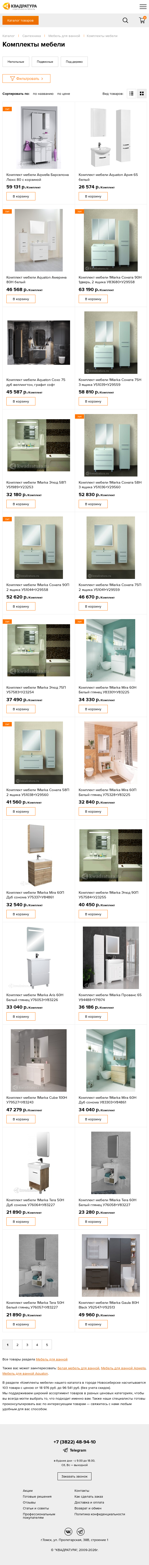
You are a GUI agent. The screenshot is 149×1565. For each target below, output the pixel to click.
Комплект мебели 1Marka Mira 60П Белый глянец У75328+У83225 (107, 792)
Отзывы (29, 1502)
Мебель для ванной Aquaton (25, 1373)
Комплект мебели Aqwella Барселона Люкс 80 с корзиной (37, 177)
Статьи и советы (36, 1508)
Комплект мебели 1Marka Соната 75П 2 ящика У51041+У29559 (110, 587)
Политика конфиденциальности (99, 1514)
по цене (63, 94)
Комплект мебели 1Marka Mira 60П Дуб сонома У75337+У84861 (35, 894)
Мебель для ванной (52, 1359)
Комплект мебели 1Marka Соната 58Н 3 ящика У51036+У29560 (110, 484)
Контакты (81, 1490)
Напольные (16, 61)
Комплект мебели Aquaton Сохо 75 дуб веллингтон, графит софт (35, 382)
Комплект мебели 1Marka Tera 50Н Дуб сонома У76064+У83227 (35, 1202)
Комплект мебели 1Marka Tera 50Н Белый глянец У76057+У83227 (35, 1304)
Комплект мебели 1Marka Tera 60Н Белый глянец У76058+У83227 (107, 1202)
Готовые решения (37, 1496)
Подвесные (45, 61)
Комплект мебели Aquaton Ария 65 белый (108, 177)
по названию (43, 94)
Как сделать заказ (88, 1496)
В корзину (21, 196)
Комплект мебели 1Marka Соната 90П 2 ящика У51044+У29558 (37, 587)
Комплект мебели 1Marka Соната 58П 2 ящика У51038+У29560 (37, 792)
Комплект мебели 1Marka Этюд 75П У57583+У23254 (36, 689)
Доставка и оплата (89, 1502)
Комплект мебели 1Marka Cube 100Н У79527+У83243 (36, 1099)
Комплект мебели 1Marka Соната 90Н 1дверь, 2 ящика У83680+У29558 (110, 279)
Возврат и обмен (88, 1508)
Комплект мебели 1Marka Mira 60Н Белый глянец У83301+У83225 (107, 689)
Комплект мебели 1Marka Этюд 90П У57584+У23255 (108, 894)
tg (81, 1532)
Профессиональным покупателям (39, 1515)
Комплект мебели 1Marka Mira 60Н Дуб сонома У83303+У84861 (107, 1099)
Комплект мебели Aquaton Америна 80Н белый (36, 279)
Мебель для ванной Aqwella (123, 1368)
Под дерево (74, 61)
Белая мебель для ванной (78, 1368)
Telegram (78, 1450)
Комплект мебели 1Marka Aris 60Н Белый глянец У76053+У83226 (34, 997)
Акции (28, 1490)
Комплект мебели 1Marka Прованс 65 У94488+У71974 (110, 997)
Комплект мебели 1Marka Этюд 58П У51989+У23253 (36, 484)
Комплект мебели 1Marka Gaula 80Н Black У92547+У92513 (109, 1304)
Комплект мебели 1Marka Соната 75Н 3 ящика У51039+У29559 (110, 382)
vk (68, 1532)
